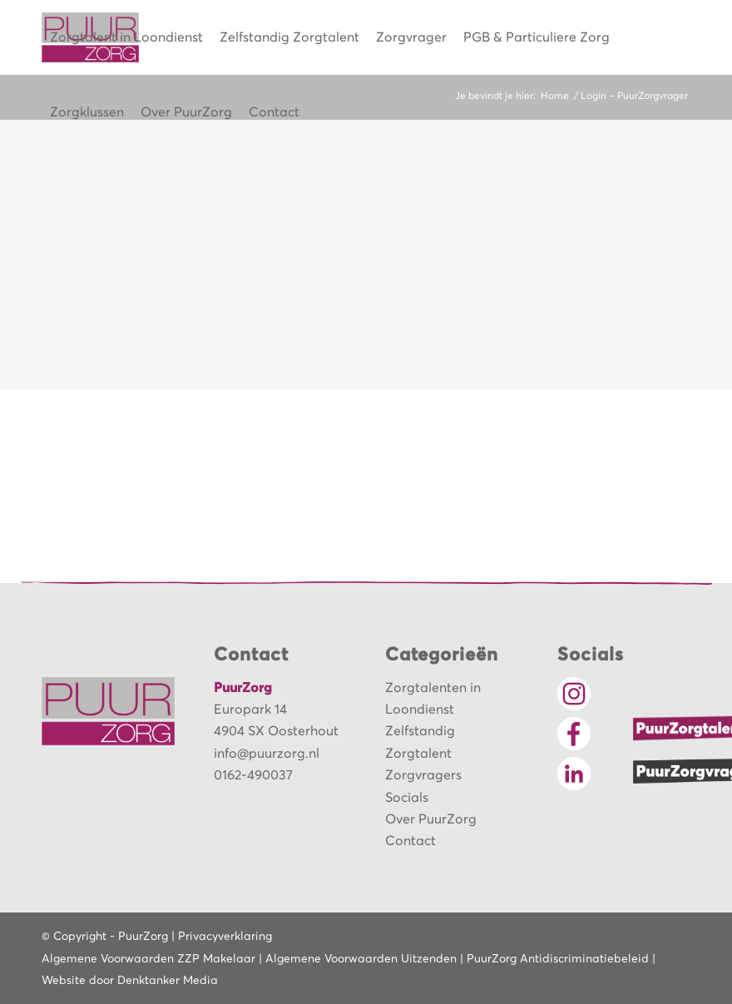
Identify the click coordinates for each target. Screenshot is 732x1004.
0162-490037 (253, 775)
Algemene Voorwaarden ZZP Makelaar (148, 959)
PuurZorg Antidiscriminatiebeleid (558, 959)
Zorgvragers (423, 775)
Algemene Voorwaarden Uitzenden (361, 959)
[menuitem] (126, 37)
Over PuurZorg (431, 819)
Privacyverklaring (225, 936)
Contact (410, 841)
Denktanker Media (167, 981)
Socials (406, 797)
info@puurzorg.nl (266, 753)
